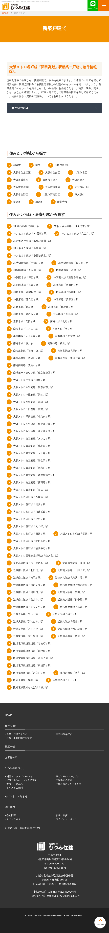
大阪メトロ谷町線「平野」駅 (29, 519)
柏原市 (39, 201)
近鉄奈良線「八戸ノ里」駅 (28, 628)
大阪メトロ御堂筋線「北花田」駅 (31, 445)
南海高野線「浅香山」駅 (27, 365)
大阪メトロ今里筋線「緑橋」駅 (30, 401)
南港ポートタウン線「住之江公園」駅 (34, 372)
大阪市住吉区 (52, 172)
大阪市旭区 (78, 179)
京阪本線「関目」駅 (24, 321)
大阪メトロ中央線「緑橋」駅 (29, 379)
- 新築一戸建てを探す (16, 734)
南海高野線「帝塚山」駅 (27, 358)
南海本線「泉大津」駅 (67, 336)
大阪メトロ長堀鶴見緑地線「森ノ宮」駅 (35, 555)
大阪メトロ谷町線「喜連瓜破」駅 (31, 511)
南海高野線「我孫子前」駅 (70, 358)
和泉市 (17, 165)
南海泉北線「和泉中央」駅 (28, 350)
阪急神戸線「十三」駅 (65, 680)
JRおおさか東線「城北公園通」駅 (32, 240)
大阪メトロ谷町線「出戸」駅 (29, 504)
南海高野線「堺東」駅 (70, 350)
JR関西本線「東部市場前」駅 (69, 277)
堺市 (37, 165)
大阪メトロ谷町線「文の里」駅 (30, 526)
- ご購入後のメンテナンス (68, 784)
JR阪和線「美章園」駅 (65, 299)
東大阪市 (80, 194)
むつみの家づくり (15, 768)
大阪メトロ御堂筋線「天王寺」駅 (31, 453)
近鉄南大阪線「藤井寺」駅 (28, 599)
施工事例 (10, 746)
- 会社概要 (10, 815)
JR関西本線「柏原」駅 (26, 284)
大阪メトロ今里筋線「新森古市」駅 (33, 387)
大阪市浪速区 (52, 187)
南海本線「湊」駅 (23, 343)
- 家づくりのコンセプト (67, 776)
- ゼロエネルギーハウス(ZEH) (20, 780)
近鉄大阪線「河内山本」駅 (28, 621)
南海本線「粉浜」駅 (59, 343)
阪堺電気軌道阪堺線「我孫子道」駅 (33, 658)
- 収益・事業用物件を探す (18, 738)
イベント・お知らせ (16, 796)
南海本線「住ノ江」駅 (25, 328)
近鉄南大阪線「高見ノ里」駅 (29, 606)
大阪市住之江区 (22, 172)
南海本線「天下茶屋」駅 (27, 336)
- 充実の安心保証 (63, 780)
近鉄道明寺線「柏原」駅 (71, 636)
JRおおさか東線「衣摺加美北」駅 (32, 255)
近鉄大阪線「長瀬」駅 (70, 621)
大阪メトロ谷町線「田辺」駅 (29, 533)
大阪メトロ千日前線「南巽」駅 (30, 409)
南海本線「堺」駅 (62, 328)
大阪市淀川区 (82, 187)
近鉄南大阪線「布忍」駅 (27, 577)
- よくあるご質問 (14, 787)
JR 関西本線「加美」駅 (26, 226)
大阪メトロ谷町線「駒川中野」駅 (31, 548)
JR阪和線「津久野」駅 (26, 299)
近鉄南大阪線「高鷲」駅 (73, 606)
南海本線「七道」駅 (61, 321)
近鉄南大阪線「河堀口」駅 (28, 592)
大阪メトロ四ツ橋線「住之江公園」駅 (34, 431)
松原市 (17, 201)
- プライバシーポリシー (67, 819)
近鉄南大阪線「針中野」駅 (72, 599)
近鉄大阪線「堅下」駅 (25, 614)
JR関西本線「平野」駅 (26, 277)
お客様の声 (11, 757)
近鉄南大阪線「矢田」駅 (71, 592)
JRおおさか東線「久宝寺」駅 (77, 233)
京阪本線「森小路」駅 (65, 314)
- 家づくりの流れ (14, 784)
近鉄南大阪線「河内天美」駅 (29, 584)
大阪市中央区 (62, 165)
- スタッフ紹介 (12, 819)
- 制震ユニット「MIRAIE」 (19, 776)
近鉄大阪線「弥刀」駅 (65, 614)
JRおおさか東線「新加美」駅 (29, 248)
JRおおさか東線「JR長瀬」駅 (30, 233)
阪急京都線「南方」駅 (72, 672)
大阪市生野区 (20, 194)
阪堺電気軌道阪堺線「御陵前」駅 (31, 650)
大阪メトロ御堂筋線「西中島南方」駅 (34, 475)
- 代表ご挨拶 (61, 815)
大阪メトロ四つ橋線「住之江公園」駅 (34, 423)
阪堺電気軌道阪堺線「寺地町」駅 (31, 643)
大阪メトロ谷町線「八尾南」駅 (30, 497)
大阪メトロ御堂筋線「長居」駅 (30, 489)
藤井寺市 (62, 201)
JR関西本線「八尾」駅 (68, 270)
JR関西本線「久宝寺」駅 (27, 270)
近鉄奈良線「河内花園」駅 (72, 628)
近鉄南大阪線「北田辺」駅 (28, 570)
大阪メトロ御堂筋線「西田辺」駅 (31, 482)
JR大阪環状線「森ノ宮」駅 (73, 262)
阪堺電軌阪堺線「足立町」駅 (29, 672)
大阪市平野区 (50, 179)
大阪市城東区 (20, 179)
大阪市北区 (81, 172)
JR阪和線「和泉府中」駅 (27, 292)
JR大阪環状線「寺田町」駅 (28, 262)
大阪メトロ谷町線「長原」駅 (76, 533)
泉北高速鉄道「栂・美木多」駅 (30, 562)
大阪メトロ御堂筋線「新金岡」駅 (31, 460)
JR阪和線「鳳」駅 (23, 306)
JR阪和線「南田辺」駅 (65, 284)
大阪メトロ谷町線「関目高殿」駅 (31, 541)
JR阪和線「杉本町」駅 (68, 292)
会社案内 (10, 807)
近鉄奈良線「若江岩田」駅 (28, 636)
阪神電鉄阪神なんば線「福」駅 (30, 687)
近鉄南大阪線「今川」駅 (76, 562)
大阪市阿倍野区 (51, 194)
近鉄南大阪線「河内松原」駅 (76, 584)
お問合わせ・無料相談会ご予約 (22, 828)
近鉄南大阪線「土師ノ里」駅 (74, 570)
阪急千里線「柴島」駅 (25, 680)
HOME (5, 13)
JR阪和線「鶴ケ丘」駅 (60, 306)
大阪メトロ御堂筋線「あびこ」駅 (31, 438)
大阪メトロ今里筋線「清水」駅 (30, 394)
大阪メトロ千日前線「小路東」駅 (31, 416)
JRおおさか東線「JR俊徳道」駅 (72, 226)
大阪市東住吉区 (22, 187)
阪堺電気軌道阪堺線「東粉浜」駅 (31, 665)
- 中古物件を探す (63, 734)
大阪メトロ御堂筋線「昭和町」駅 (31, 467)
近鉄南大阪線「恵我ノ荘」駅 (71, 577)
